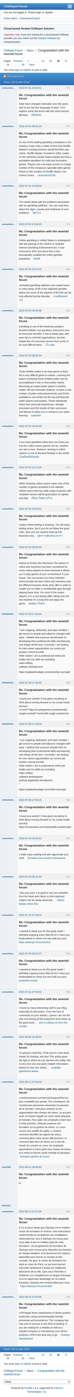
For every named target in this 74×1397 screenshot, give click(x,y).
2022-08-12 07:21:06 (30, 1211)
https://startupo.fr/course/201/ (35, 942)
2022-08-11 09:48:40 (30, 1167)
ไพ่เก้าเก (36, 212)
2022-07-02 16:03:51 (30, 508)
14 (43, 61)
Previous (18, 61)
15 (50, 61)
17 (66, 61)
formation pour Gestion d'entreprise (46, 858)
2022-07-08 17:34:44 (30, 614)
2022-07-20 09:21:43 (30, 876)
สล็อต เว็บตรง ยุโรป (41, 498)
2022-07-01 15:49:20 (30, 224)
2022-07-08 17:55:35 (30, 800)
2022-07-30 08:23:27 (30, 953)
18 (7, 64)
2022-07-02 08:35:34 (30, 355)
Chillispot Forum (15, 6)
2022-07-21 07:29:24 (30, 915)
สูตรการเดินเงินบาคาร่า (50, 535)
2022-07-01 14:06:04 (30, 185)
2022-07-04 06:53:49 (30, 547)
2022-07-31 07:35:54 (30, 992)
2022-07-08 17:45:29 (30, 724)
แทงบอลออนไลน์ (46, 175)
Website (6, 1205)
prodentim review (28, 980)
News (30, 50)
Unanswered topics (29, 18)
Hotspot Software (47, 38)
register (27, 70)
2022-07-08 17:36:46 (30, 682)
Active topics (11, 18)
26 (23, 64)
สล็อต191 (36, 115)
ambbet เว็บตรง (36, 603)
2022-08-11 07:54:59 (30, 1082)
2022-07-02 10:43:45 (30, 426)
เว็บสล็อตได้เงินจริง (29, 456)
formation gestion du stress (35, 1156)
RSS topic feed (15, 76)
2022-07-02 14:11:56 (30, 467)
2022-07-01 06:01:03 (30, 126)
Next (31, 64)
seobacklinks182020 (8, 88)
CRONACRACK (8, 614)
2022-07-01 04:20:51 (30, 88)
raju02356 (6, 1167)
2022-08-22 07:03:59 (30, 1297)
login (17, 70)
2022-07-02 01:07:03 (30, 269)
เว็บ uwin (50, 344)
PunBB (28, 1388)
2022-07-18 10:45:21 (30, 838)
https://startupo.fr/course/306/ (36, 1286)
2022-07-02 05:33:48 (30, 310)
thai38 (36, 258)
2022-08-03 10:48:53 (30, 1037)
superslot (36, 415)
